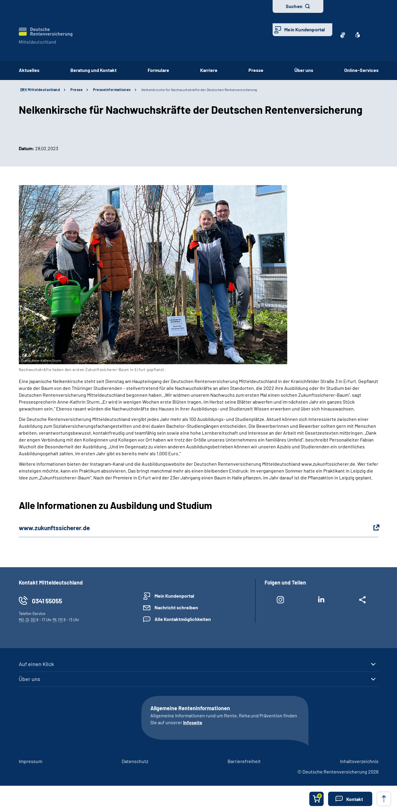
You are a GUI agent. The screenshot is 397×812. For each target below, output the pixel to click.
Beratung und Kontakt (93, 70)
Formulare (158, 70)
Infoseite (192, 722)
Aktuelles (29, 70)
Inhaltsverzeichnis (359, 761)
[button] (350, 799)
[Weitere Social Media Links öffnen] (362, 601)
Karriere (208, 70)
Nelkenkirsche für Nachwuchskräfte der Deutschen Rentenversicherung (199, 89)
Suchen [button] (294, 6)
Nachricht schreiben (176, 607)
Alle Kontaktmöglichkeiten (183, 619)
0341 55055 (47, 601)
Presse (255, 70)
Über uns (303, 70)
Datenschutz (135, 761)
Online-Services (361, 70)
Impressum (30, 761)
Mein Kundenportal (304, 29)
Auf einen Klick (36, 664)
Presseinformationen (112, 89)
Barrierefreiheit (244, 761)
